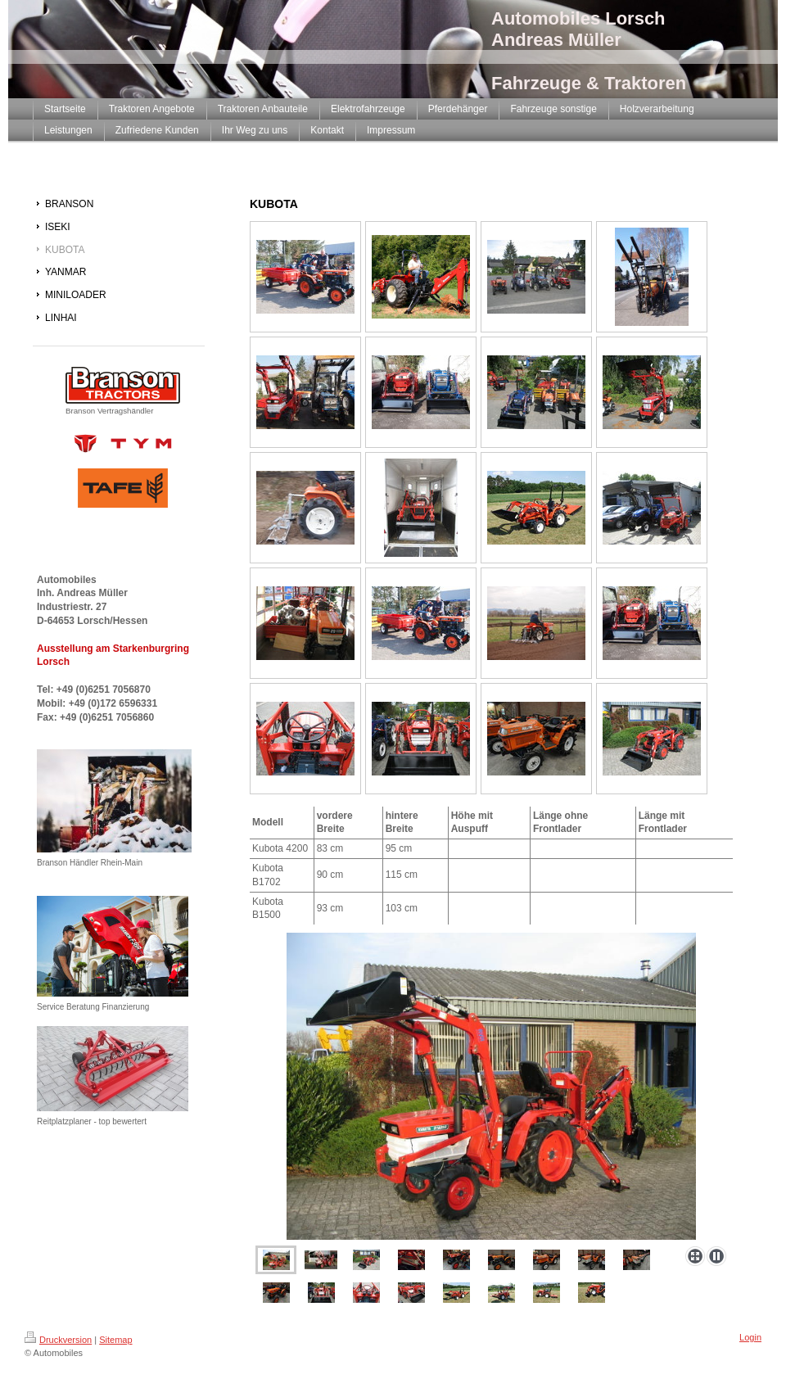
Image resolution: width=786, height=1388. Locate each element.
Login (750, 1337)
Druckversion (58, 1340)
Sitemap (115, 1340)
